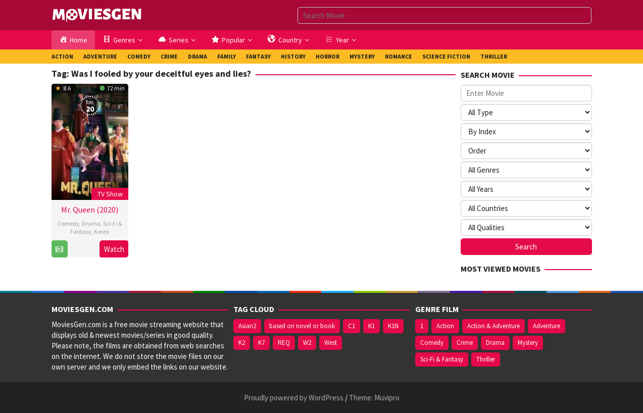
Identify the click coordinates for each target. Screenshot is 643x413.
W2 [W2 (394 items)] (307, 342)
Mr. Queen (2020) (89, 209)
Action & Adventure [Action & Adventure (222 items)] (493, 326)
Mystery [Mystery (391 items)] (528, 342)
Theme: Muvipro (374, 397)
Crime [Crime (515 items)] (465, 342)
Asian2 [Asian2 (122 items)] (247, 326)
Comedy (68, 223)
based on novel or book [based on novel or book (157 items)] (302, 326)
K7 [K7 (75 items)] (261, 342)
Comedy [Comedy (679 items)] (431, 342)
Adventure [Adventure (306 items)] (546, 326)
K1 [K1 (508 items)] (371, 326)
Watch (114, 249)
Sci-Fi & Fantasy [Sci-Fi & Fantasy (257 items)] (441, 359)
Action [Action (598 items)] (445, 326)
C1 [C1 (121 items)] (351, 326)
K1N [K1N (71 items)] (393, 326)
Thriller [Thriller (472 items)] (485, 359)
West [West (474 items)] (330, 342)
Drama (91, 223)
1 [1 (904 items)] (421, 326)
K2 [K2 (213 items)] (241, 342)
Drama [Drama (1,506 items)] (495, 342)
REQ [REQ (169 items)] (284, 342)
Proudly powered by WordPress (293, 397)
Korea (101, 231)
